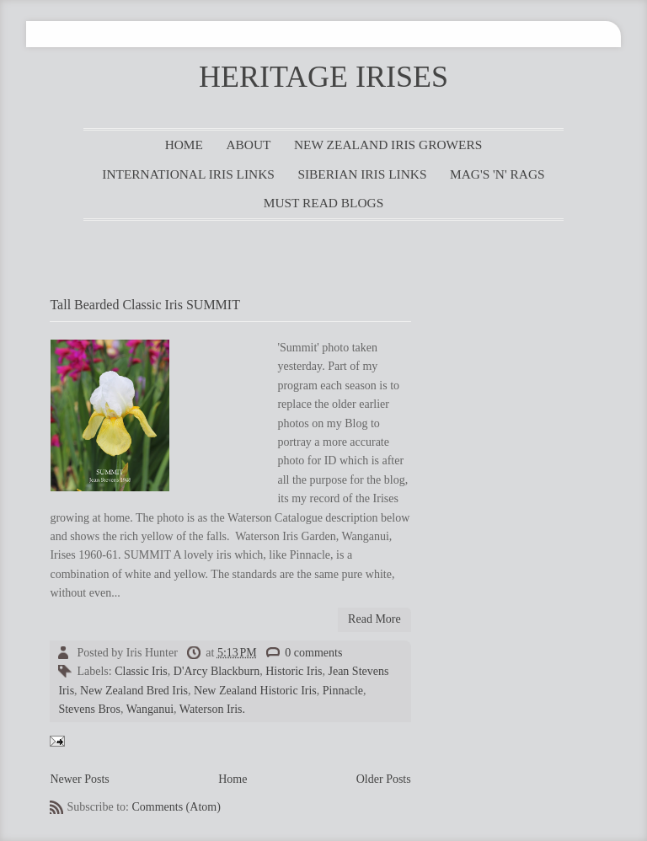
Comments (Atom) (175, 807)
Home (232, 779)
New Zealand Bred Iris (134, 690)
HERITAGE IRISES (323, 77)
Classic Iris (141, 671)
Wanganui (150, 709)
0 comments (313, 652)
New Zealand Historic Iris (255, 690)
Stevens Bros (89, 709)
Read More (374, 619)
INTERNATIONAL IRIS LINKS (188, 174)
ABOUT (248, 144)
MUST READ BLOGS (324, 203)
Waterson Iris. (212, 709)
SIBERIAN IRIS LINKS (361, 174)
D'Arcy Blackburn (216, 671)
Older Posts (383, 779)
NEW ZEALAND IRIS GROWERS (388, 144)
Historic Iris (293, 671)
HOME (184, 144)
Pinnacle (343, 690)
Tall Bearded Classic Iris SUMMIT (145, 304)
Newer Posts (79, 779)
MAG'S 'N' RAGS (497, 174)
